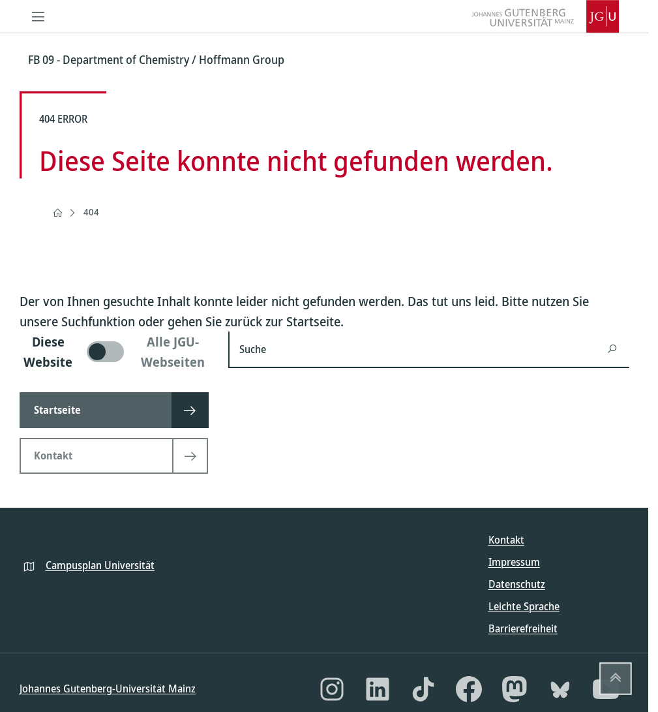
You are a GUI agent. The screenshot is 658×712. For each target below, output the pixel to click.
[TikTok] (423, 689)
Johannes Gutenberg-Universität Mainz (108, 688)
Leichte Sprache (524, 606)
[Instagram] (332, 689)
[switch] (116, 352)
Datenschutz (516, 584)
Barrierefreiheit (523, 628)
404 (91, 212)
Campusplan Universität (100, 565)
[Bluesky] (560, 689)
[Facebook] (469, 689)
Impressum (514, 562)
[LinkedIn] (378, 689)
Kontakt (506, 540)
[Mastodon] (514, 689)
